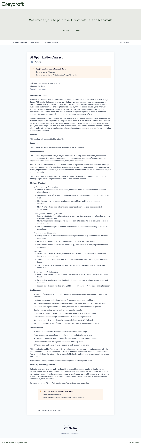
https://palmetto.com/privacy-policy (75, 383)
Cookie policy (75, 433)
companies (19, 42)
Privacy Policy (134, 443)
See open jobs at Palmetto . (45, 72)
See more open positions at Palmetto (50, 410)
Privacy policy (65, 433)
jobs (34, 42)
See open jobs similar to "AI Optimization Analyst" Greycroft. (56, 75)
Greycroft (13, 4)
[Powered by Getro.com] (70, 428)
